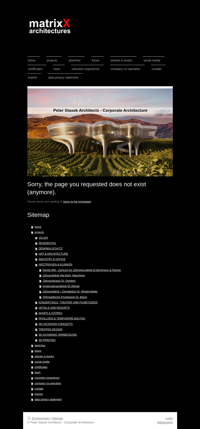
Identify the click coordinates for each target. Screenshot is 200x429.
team (38, 372)
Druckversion (38, 418)
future (38, 350)
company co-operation (48, 383)
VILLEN (43, 237)
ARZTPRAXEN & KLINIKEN (55, 264)
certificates (41, 367)
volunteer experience (47, 377)
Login (169, 418)
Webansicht (165, 422)
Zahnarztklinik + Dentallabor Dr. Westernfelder (70, 291)
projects (39, 232)
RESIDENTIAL (47, 243)
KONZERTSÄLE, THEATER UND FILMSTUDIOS (68, 302)
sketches (40, 345)
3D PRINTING (47, 340)
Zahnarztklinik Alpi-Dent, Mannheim (64, 275)
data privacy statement (48, 399)
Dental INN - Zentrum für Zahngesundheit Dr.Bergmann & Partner (82, 270)
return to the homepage (77, 201)
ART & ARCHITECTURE (53, 253)
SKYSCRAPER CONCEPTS (56, 324)
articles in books (44, 356)
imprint (39, 394)
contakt (39, 388)
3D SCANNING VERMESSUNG (58, 334)
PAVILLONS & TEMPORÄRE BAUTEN (62, 318)
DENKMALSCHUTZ (50, 248)
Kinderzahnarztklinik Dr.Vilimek (61, 286)
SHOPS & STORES (50, 313)
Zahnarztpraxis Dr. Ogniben (59, 280)
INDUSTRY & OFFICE (52, 259)
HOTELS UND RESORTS (54, 307)
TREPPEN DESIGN (50, 329)
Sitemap (57, 418)
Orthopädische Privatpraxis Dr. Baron (65, 297)
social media (42, 361)
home (38, 226)
